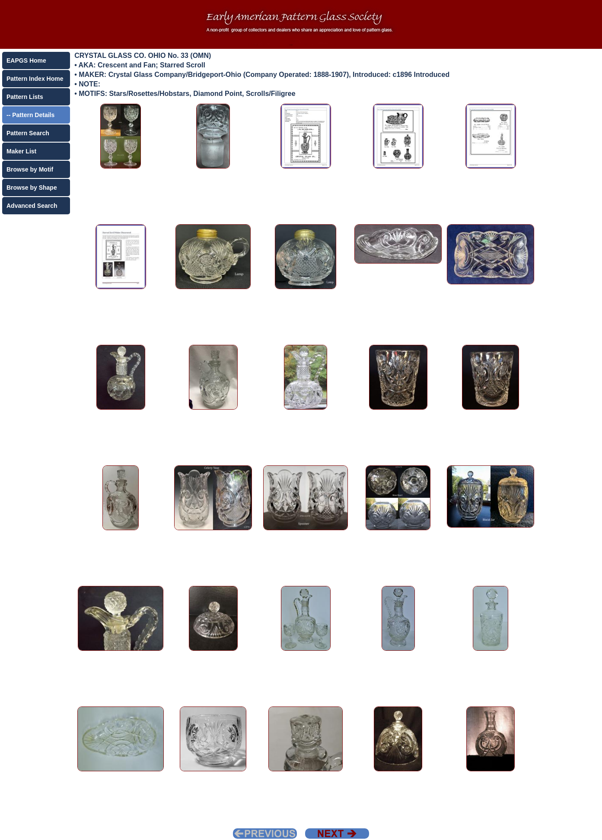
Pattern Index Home (34, 78)
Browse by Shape (31, 187)
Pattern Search (27, 133)
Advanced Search (31, 205)
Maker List (21, 151)
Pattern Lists (24, 96)
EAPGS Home (26, 60)
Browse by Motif (29, 169)
